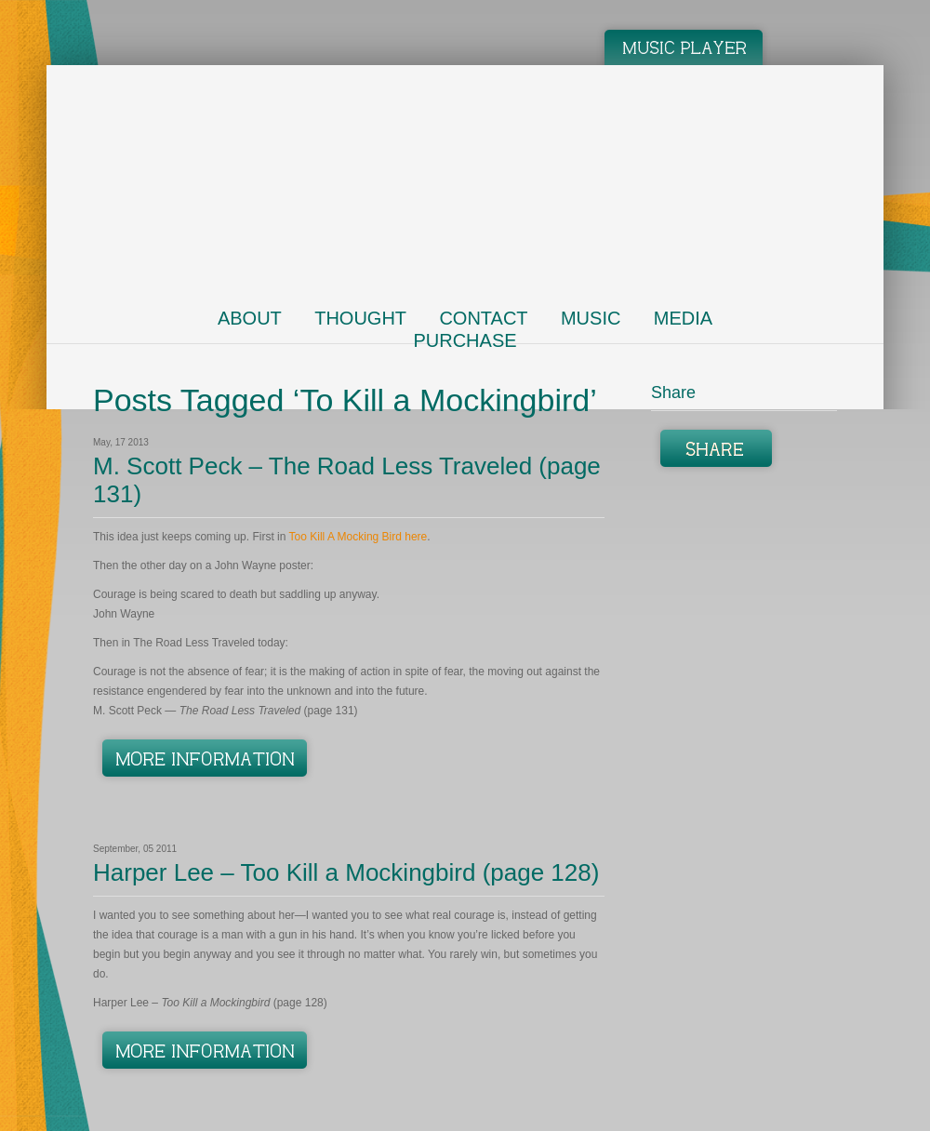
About (250, 318)
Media (683, 318)
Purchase (464, 340)
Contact (483, 318)
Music (590, 318)
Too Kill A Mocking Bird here (358, 536)
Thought (360, 318)
